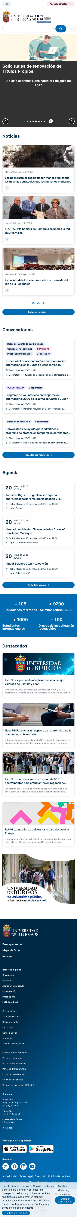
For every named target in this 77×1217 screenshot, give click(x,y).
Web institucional (39, 1181)
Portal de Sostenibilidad (14, 1063)
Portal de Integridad (12, 1058)
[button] (24, 121)
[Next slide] (72, 121)
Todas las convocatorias (36, 455)
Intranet (7, 956)
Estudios (7, 980)
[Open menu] (72, 29)
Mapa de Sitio (11, 950)
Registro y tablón (10, 1022)
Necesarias (64, 1194)
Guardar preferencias (65, 1200)
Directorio (40, 1176)
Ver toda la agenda (36, 585)
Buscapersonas (12, 944)
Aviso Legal (26, 1176)
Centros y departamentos (14, 1052)
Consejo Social (9, 1032)
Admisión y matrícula (13, 986)
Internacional (9, 996)
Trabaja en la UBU (11, 1016)
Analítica (62, 1186)
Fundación (7, 1027)
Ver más (36, 303)
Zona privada (58, 1181)
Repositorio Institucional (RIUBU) (18, 1085)
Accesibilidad (10, 1176)
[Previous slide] (5, 121)
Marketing (63, 1190)
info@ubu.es (8, 1122)
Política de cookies (59, 1176)
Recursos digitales (11, 969)
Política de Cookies (16, 1212)
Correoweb (8, 975)
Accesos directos (58, 4)
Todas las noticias (37, 312)
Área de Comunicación (13, 1043)
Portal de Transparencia (14, 1069)
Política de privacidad (14, 1181)
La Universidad (10, 1002)
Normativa (7, 1038)
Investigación (9, 991)
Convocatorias (9, 1011)
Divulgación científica (12, 1079)
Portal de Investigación (13, 1074)
